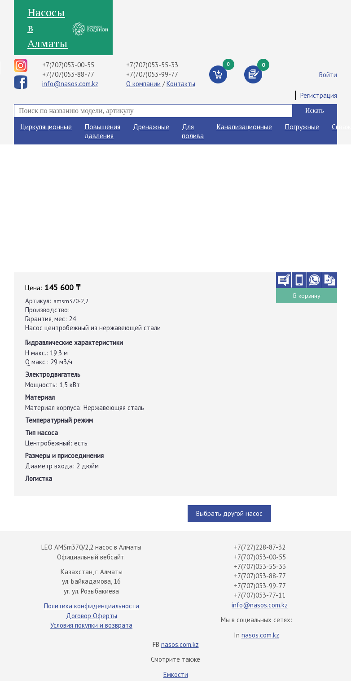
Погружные (302, 126)
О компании (143, 83)
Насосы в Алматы (47, 27)
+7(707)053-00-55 (68, 65)
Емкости (175, 674)
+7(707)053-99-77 (152, 74)
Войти (328, 74)
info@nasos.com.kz (70, 83)
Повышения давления (102, 131)
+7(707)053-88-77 (68, 74)
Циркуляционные (46, 126)
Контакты (181, 83)
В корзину (306, 296)
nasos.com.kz (260, 635)
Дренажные (151, 126)
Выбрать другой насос (229, 513)
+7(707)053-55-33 (152, 65)
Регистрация (318, 95)
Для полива (193, 131)
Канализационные (244, 126)
